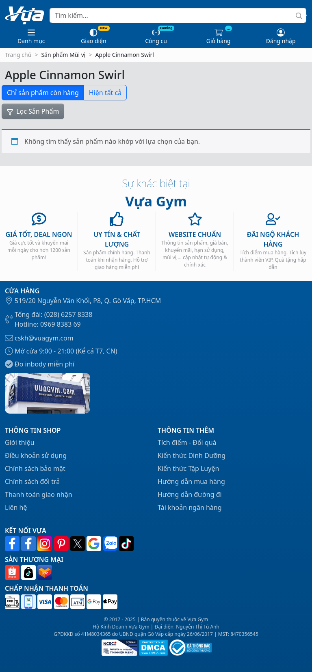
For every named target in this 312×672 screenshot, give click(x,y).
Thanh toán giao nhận (38, 494)
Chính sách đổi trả (32, 481)
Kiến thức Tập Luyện (188, 468)
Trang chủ (18, 55)
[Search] (178, 15)
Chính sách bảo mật (35, 468)
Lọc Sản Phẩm (33, 111)
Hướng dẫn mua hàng (191, 481)
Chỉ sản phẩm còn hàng (43, 92)
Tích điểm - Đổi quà (187, 442)
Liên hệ (16, 507)
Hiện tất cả (105, 92)
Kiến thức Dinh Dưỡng (191, 455)
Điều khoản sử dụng (36, 455)
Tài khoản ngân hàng (190, 507)
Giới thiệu (20, 442)
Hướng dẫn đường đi (190, 494)
